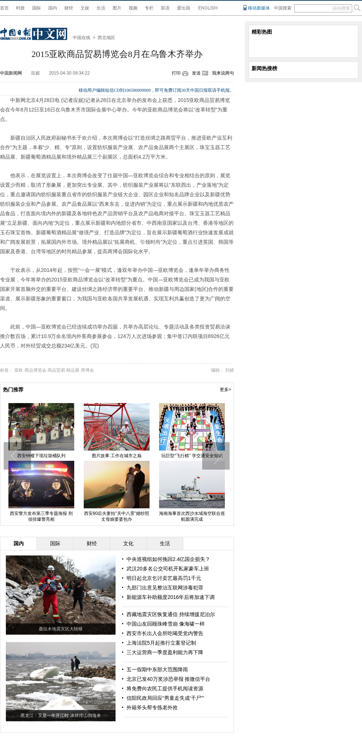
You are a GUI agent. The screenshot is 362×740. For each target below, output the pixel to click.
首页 (4, 8)
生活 (101, 8)
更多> (225, 389)
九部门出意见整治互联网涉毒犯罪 (165, 588)
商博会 (87, 370)
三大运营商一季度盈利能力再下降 (165, 652)
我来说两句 (223, 73)
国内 (52, 8)
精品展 (72, 370)
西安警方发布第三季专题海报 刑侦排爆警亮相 (41, 516)
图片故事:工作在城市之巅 (116, 455)
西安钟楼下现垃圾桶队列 (41, 455)
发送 (196, 73)
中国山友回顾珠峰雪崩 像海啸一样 (166, 624)
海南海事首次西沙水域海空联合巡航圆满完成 (192, 516)
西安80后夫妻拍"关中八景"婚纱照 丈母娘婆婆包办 (116, 516)
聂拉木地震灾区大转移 (61, 628)
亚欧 (18, 370)
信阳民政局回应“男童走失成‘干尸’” (165, 698)
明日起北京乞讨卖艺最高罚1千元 (164, 578)
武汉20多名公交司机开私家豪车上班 (168, 569)
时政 (20, 8)
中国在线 (81, 37)
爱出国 (183, 8)
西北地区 (106, 37)
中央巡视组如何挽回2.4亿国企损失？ (168, 559)
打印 (176, 73)
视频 (133, 8)
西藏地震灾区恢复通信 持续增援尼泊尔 (171, 614)
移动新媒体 (259, 8)
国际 (36, 8)
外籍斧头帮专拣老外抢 (152, 707)
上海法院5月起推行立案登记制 (161, 643)
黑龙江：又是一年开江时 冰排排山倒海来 (60, 715)
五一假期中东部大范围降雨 (157, 669)
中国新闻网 (11, 73)
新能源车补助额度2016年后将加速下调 (171, 597)
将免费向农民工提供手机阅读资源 (165, 688)
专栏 (149, 8)
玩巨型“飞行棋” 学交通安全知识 (191, 455)
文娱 (84, 8)
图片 (117, 8)
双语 (165, 8)
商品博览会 (35, 370)
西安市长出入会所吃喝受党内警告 (165, 633)
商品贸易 (56, 370)
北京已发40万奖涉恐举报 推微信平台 (168, 679)
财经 (68, 8)
